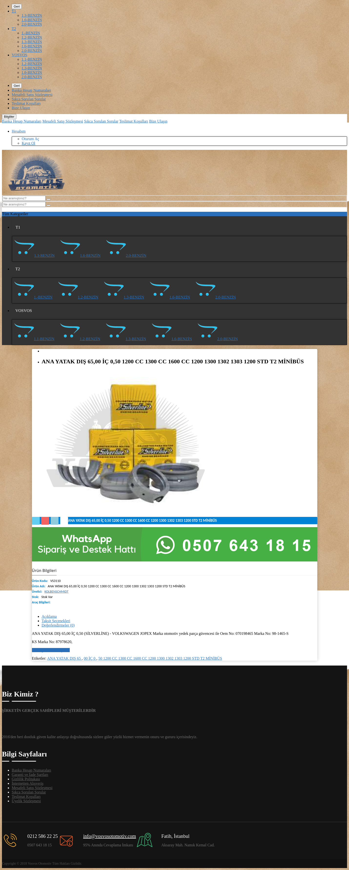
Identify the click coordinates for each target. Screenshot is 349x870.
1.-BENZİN (30, 33)
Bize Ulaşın (21, 108)
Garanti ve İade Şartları (30, 775)
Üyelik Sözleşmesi (26, 801)
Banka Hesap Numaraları (31, 90)
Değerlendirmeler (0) (58, 625)
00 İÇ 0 (90, 658)
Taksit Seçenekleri (56, 621)
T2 (14, 29)
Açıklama (49, 616)
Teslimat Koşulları (26, 103)
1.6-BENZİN (31, 20)
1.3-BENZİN (31, 15)
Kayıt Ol (28, 143)
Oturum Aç (30, 139)
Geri (17, 6)
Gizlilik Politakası (26, 779)
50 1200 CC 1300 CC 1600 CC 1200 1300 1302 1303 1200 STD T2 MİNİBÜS (160, 658)
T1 (14, 11)
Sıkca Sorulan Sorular (29, 99)
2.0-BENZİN (31, 24)
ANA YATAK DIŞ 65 (64, 658)
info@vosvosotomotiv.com (109, 836)
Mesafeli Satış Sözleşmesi (32, 95)
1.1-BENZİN (31, 59)
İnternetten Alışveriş (27, 783)
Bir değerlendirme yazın (51, 650)
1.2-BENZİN (31, 37)
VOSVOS (19, 55)
